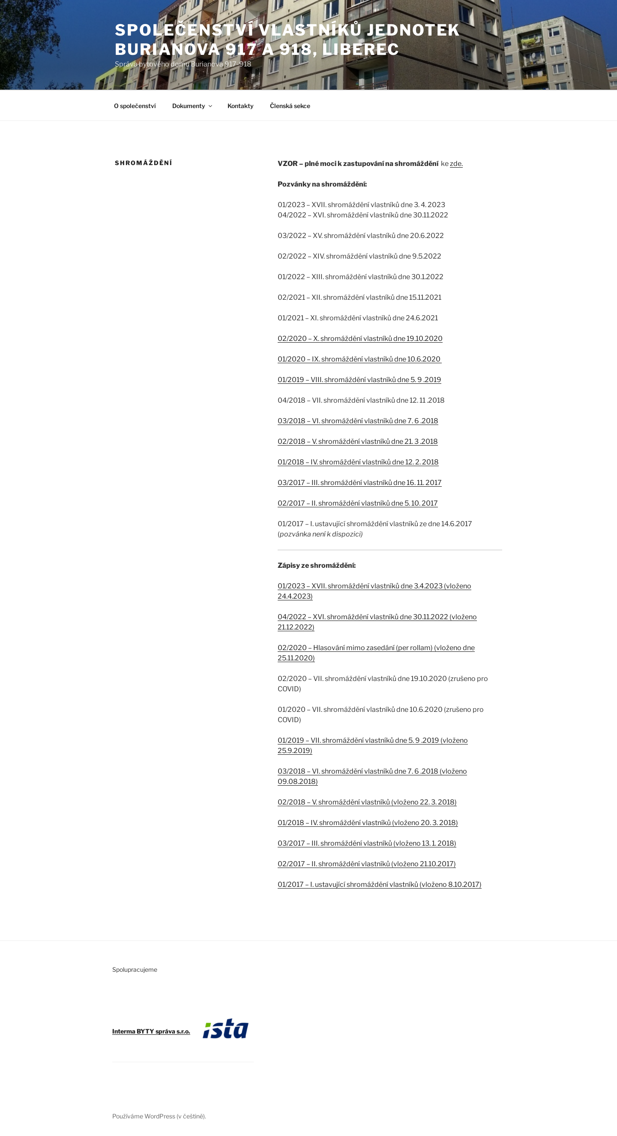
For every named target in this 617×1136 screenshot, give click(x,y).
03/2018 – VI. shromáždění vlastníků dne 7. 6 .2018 (358, 421)
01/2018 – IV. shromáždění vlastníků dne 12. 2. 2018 (358, 462)
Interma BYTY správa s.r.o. (151, 1031)
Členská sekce (290, 105)
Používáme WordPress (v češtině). (159, 1116)
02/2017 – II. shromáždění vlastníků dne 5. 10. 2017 (358, 503)
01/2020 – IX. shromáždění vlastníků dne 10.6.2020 (360, 359)
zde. (456, 164)
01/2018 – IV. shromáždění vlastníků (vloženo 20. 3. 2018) (368, 823)
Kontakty (241, 105)
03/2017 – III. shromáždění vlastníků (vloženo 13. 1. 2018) (367, 843)
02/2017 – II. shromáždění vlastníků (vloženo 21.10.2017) (367, 864)
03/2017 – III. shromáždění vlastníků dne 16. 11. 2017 (360, 483)
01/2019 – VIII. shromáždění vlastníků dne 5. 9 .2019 (359, 380)
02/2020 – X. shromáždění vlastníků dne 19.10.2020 (360, 338)
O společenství (135, 105)
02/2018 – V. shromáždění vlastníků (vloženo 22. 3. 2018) (367, 802)
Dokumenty (192, 105)
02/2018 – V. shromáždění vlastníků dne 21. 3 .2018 (358, 441)
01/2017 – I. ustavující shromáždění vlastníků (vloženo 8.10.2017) (380, 884)
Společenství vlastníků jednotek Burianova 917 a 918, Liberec (288, 40)
